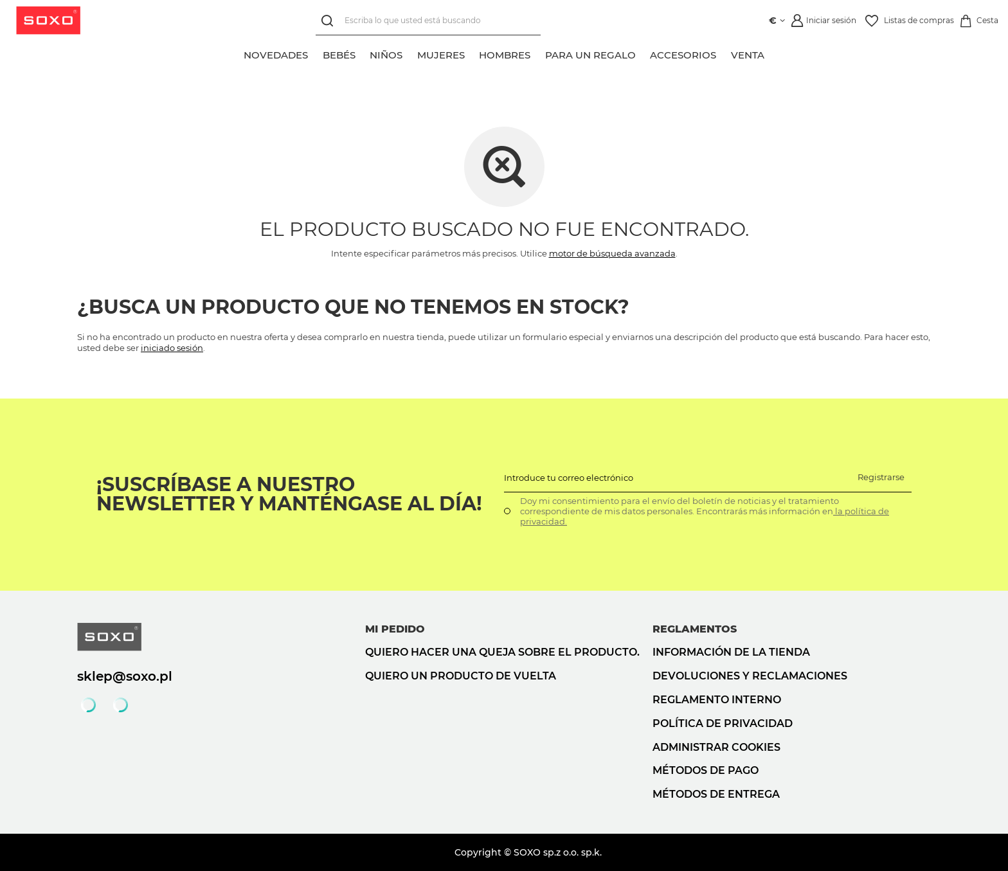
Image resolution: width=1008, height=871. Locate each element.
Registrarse (881, 477)
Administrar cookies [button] (716, 747)
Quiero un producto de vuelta (460, 676)
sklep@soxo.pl (124, 676)
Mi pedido (395, 629)
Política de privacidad (722, 723)
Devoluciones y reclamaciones (749, 676)
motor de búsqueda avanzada (612, 253)
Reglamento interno (716, 700)
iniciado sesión (172, 348)
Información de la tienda (731, 652)
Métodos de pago (705, 770)
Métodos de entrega (716, 794)
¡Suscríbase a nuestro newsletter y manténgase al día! (289, 494)
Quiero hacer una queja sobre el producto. (502, 652)
